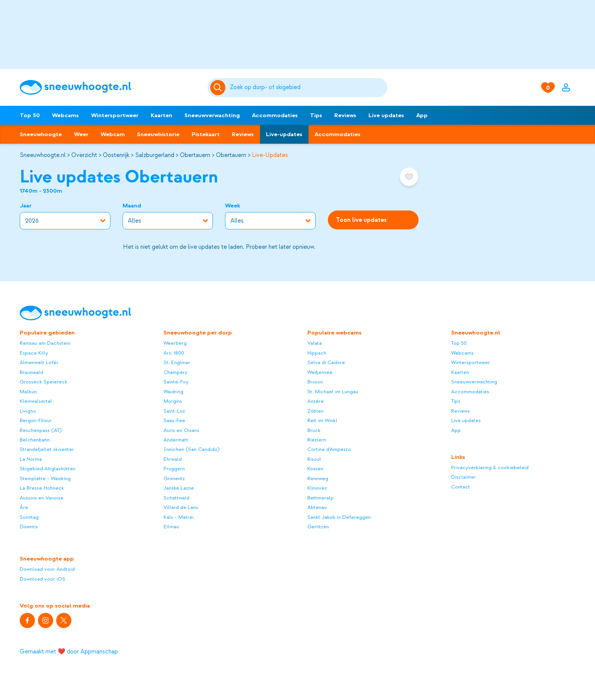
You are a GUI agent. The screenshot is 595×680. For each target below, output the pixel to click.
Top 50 (30, 115)
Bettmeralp (320, 498)
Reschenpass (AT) (41, 430)
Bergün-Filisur (36, 420)
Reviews (345, 115)
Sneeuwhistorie (158, 134)
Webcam (113, 134)
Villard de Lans (181, 507)
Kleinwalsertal (36, 401)
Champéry (175, 372)
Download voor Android (47, 569)
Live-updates (284, 134)
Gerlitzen (318, 526)
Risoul (314, 459)
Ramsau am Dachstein (45, 343)
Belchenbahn (35, 440)
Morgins (173, 401)
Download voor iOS (42, 579)
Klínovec (317, 488)
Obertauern (195, 155)
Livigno (28, 411)
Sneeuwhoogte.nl (43, 155)
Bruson (315, 381)
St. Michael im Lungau (332, 391)
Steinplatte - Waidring (45, 478)
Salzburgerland (154, 155)
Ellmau (171, 526)
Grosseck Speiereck (44, 381)
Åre (24, 507)
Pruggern (174, 468)
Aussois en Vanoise (41, 498)
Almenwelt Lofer (39, 362)
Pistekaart (206, 134)
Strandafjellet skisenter (47, 449)
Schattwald (176, 498)
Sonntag (29, 517)
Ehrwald (173, 459)
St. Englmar (177, 362)
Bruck (314, 430)
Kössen (315, 468)
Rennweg (317, 478)
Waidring (173, 391)
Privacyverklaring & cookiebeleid (490, 467)
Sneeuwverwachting (212, 115)
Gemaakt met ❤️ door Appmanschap (69, 651)
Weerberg (175, 343)
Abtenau (317, 507)
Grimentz (174, 478)
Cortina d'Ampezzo (329, 449)
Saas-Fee (174, 420)
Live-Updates (270, 155)
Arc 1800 (174, 353)
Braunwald (31, 372)
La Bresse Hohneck (42, 488)
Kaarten (161, 115)
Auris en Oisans (181, 430)
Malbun (28, 391)
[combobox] (307, 88)
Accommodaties (275, 115)
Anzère (315, 401)
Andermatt (176, 440)
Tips (316, 115)
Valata (314, 343)
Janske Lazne (179, 488)
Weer (81, 134)
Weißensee (319, 372)
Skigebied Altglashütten (48, 468)
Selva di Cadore (326, 362)
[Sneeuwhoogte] (110, 87)
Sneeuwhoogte (41, 134)
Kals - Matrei (179, 517)
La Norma (31, 459)
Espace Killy (34, 353)
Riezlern (316, 440)
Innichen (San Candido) (192, 449)
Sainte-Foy (176, 381)
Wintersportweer (115, 115)
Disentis (29, 526)
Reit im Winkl (322, 420)
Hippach (316, 353)
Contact (460, 487)
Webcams (65, 115)
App (422, 115)
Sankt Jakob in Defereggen (339, 517)
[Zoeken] (307, 88)
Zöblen (315, 411)
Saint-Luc (175, 411)
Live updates (386, 115)
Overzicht (84, 155)
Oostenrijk (116, 155)
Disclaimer (463, 477)
